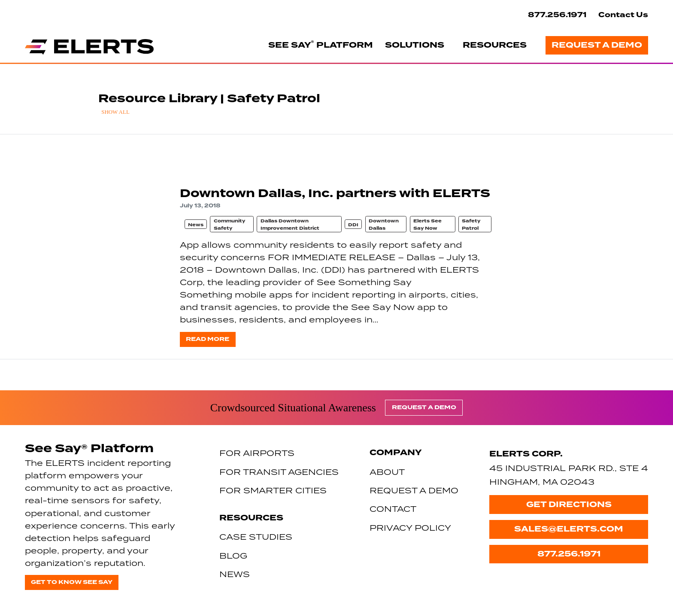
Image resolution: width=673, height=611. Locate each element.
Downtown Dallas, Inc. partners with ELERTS (335, 193)
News (195, 225)
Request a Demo (597, 45)
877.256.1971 (557, 14)
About (387, 471)
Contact (393, 508)
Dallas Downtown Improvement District (290, 224)
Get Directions (569, 505)
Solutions (414, 45)
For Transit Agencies (279, 471)
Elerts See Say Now (427, 224)
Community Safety (229, 224)
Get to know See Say (71, 582)
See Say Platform (320, 44)
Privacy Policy (410, 527)
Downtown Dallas (384, 224)
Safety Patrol (471, 224)
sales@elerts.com (568, 529)
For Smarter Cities (273, 490)
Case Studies (255, 536)
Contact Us (623, 14)
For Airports (256, 452)
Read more (207, 339)
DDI (353, 225)
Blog (233, 555)
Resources (495, 45)
